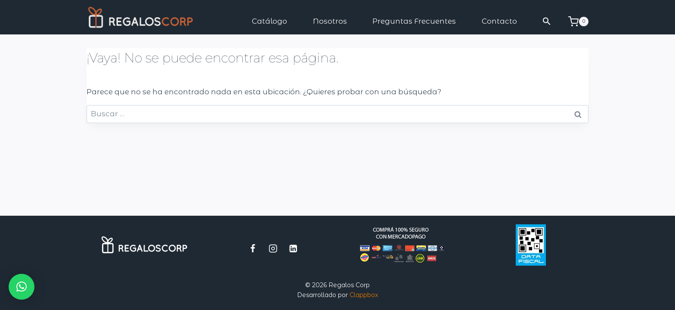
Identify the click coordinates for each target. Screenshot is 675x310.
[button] (547, 21)
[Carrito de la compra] (578, 21)
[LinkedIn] (293, 248)
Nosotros (330, 21)
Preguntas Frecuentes (414, 21)
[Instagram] (273, 248)
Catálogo (269, 21)
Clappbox (364, 295)
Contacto (499, 21)
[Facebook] (253, 248)
